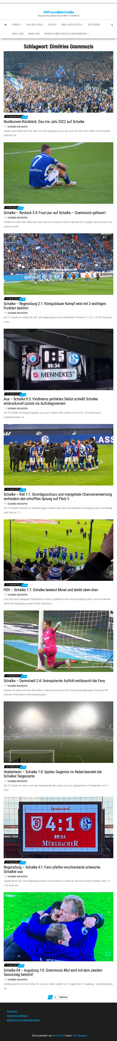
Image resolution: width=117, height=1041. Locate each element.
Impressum (12, 1011)
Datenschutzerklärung (17, 1015)
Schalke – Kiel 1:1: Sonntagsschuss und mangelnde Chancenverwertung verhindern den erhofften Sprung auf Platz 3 (58, 496)
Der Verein (94, 24)
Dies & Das (18, 33)
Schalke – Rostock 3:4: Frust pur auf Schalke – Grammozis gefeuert (54, 212)
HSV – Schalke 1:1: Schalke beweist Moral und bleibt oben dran (51, 590)
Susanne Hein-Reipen (17, 127)
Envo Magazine (80, 1035)
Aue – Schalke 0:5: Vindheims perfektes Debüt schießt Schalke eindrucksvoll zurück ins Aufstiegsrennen (51, 401)
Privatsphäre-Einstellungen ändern (66, 33)
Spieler (52, 24)
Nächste (63, 997)
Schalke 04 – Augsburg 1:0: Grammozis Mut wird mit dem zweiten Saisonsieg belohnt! (53, 972)
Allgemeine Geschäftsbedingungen (23, 1020)
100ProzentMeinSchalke (58, 12)
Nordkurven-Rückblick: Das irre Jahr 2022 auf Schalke (44, 121)
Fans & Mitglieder (72, 24)
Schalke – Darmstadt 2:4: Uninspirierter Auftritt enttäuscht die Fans (54, 680)
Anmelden (34, 33)
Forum (16, 24)
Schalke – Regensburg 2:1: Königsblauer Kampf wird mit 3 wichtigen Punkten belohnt (55, 305)
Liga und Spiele (34, 24)
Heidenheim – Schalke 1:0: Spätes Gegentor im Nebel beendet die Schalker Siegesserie (53, 774)
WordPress (57, 1035)
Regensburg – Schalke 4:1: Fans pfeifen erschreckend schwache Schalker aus (52, 869)
